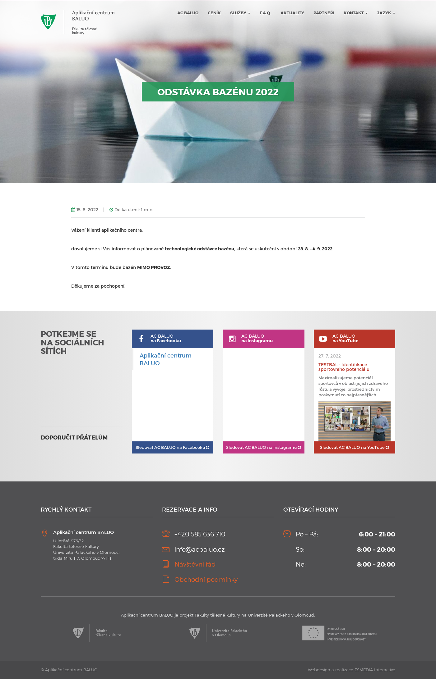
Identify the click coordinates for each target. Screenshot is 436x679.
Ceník (214, 12)
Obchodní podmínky (206, 579)
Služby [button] (240, 12)
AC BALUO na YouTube (354, 447)
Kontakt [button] (356, 12)
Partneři (323, 12)
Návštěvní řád (195, 564)
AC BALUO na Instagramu (263, 447)
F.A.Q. (265, 12)
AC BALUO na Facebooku (172, 447)
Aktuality (292, 12)
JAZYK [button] (386, 12)
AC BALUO (187, 12)
